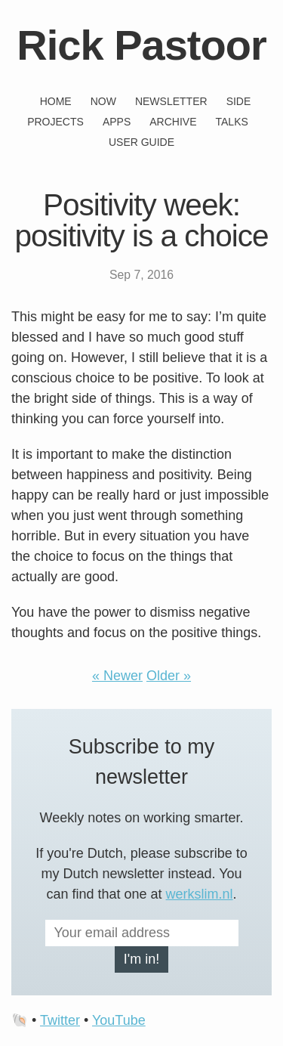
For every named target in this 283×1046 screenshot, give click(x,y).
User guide (141, 142)
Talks (232, 122)
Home (56, 101)
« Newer (117, 675)
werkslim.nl (199, 894)
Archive (172, 122)
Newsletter (171, 101)
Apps (117, 122)
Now (103, 101)
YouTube (119, 1020)
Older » (168, 675)
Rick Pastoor (141, 45)
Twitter (60, 1020)
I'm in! (141, 959)
